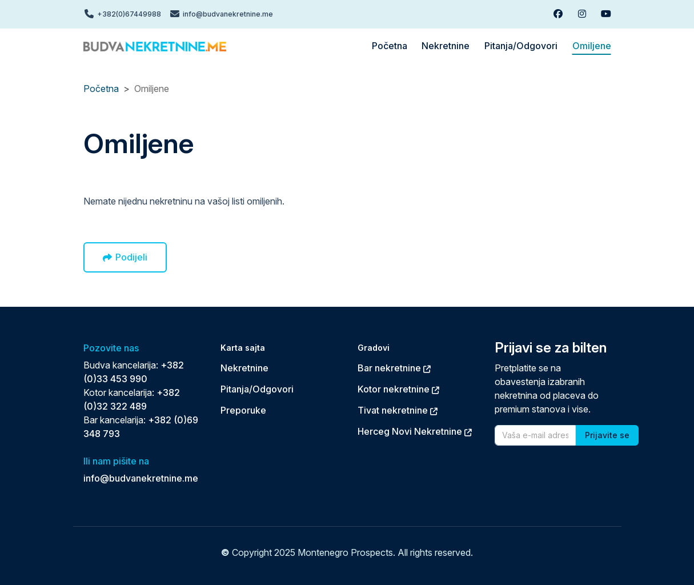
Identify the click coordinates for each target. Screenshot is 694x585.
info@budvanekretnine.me (140, 478)
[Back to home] (154, 45)
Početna (101, 88)
